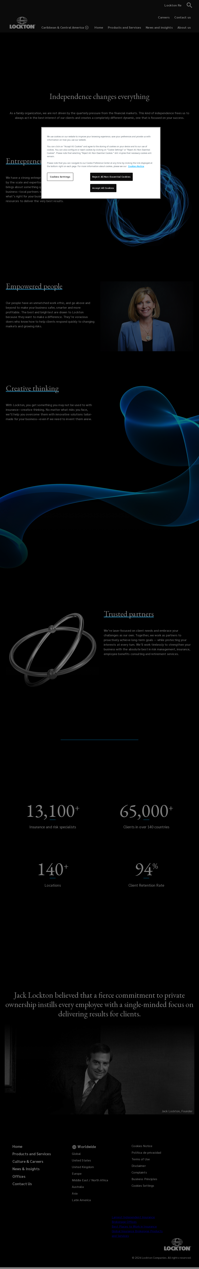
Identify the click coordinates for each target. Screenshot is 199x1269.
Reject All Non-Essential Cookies (111, 176)
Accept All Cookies (103, 188)
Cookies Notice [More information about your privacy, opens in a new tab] (136, 166)
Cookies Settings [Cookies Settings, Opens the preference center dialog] (60, 176)
